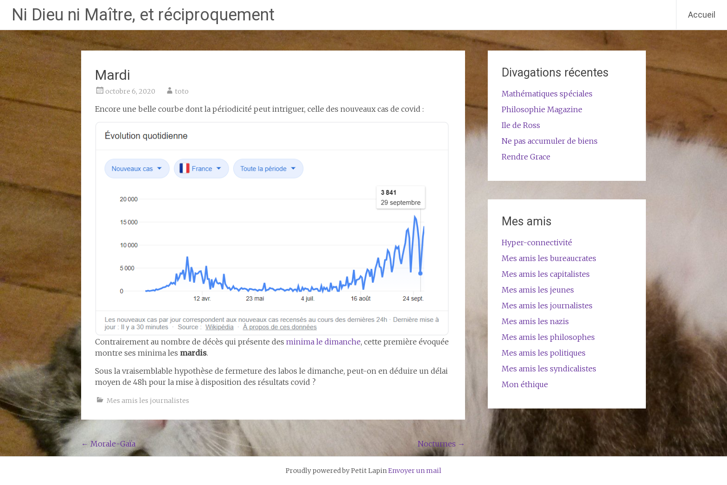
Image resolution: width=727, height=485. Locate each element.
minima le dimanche (323, 341)
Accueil (701, 14)
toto (182, 91)
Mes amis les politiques (544, 352)
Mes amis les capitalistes (546, 274)
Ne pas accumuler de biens (550, 141)
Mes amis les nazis (535, 321)
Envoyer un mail (414, 470)
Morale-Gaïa (108, 443)
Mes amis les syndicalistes (549, 368)
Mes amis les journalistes (148, 400)
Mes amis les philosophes (548, 337)
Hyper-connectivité (537, 242)
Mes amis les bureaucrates (549, 258)
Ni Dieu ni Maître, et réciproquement (143, 15)
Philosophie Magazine (542, 109)
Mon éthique (525, 384)
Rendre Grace (526, 156)
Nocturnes (441, 443)
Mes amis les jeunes (538, 289)
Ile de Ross (521, 125)
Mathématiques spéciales (547, 93)
